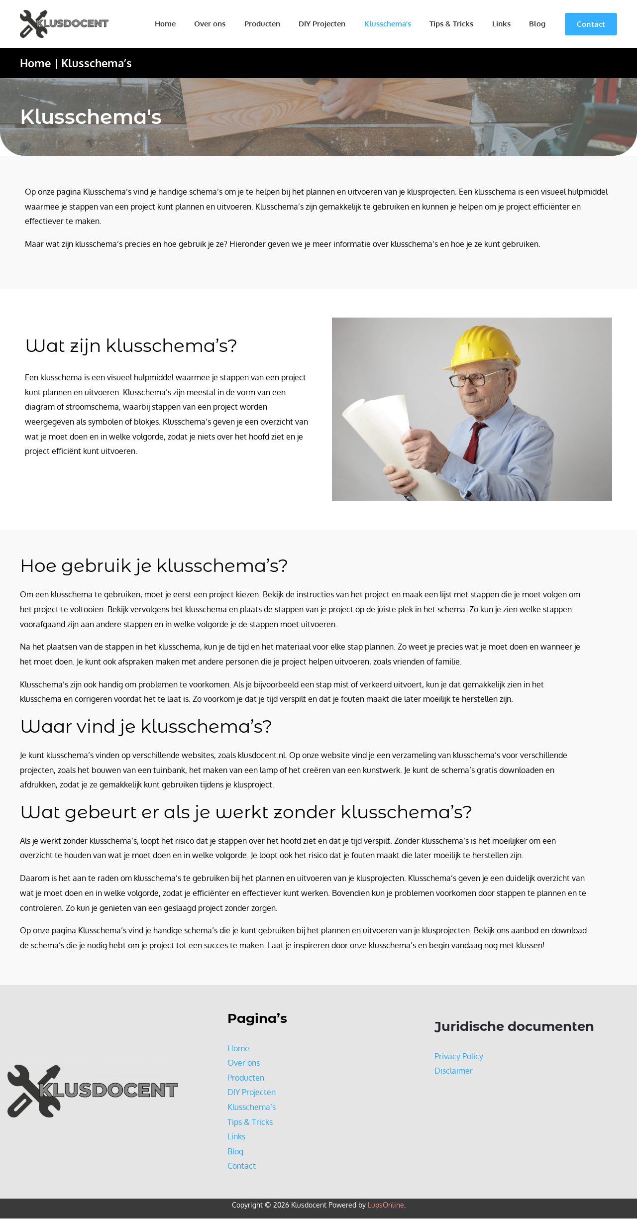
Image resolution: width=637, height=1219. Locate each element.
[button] (591, 24)
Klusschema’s (400, 23)
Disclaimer (453, 1071)
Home (193, 23)
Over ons (234, 23)
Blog (539, 23)
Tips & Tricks (461, 23)
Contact (241, 1166)
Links (507, 23)
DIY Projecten (339, 23)
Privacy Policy (458, 1056)
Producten (283, 23)
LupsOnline (386, 1205)
